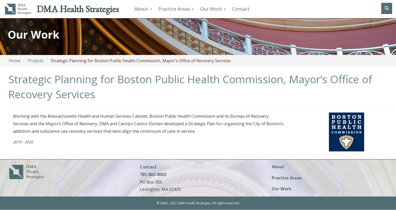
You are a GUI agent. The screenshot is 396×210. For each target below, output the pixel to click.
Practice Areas (176, 9)
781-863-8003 (153, 174)
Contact (241, 9)
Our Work (213, 9)
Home (14, 61)
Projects (36, 61)
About (143, 9)
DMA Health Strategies (78, 9)
